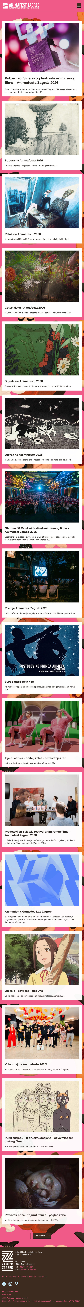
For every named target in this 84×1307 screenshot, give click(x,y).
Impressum (42, 1276)
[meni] (79, 5)
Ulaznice (12, 1276)
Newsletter (6, 1295)
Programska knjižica (10, 1292)
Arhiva (4, 1276)
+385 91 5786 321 (26, 1267)
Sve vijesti (39, 1235)
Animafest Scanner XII (27, 1276)
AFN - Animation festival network (15, 1298)
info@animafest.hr (28, 1270)
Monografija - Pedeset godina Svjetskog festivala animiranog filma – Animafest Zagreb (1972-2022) (41, 1301)
